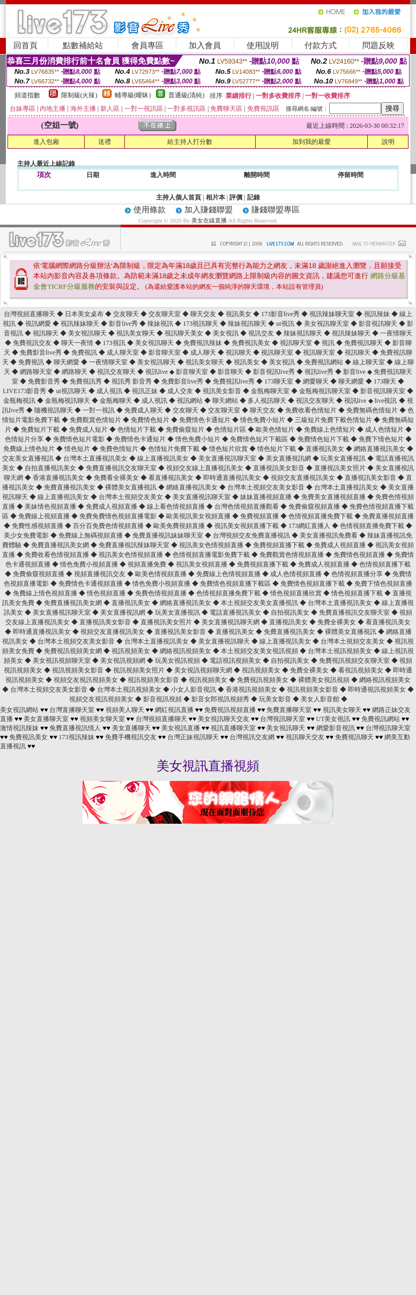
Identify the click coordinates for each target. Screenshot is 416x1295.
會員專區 (147, 45)
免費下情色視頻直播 (383, 583)
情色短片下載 (277, 449)
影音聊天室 (165, 352)
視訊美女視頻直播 (202, 564)
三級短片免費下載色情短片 (334, 420)
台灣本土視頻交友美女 (132, 497)
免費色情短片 (120, 449)
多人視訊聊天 (268, 400)
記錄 (253, 197)
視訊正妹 (145, 391)
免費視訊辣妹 (203, 343)
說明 (388, 141)
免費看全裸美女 (117, 477)
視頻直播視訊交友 (100, 574)
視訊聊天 (46, 333)
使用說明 (263, 45)
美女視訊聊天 (88, 333)
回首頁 (25, 45)
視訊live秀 (319, 372)
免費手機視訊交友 (131, 737)
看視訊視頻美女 (361, 670)
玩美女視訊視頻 (178, 660)
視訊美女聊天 (136, 333)
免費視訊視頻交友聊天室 (355, 660)
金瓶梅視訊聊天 (68, 400)
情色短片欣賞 (229, 449)
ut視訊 (285, 323)
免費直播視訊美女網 (61, 545)
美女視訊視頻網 (123, 660)
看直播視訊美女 (171, 477)
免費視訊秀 (86, 381)
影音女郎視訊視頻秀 (221, 699)
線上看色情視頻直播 (176, 506)
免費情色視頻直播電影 (125, 516)
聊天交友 (204, 314)
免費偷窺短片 (186, 429)
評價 (235, 197)
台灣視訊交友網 (251, 737)
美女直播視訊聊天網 (231, 622)
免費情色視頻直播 (360, 554)
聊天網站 (226, 400)
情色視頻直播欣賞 (296, 593)
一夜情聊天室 (109, 362)
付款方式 (320, 45)
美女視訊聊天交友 (223, 719)
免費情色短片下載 (324, 439)
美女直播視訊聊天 (224, 641)
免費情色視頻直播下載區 (236, 583)
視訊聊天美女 (185, 333)
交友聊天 (126, 314)
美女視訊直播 (180, 728)
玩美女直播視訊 (344, 458)
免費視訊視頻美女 (263, 680)
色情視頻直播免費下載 (321, 516)
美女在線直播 (209, 220)
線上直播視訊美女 (163, 458)
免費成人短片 (89, 429)
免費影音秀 (45, 381)
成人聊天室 (123, 352)
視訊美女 (239, 314)
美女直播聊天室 (46, 719)
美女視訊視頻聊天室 (62, 660)
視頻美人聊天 (125, 710)
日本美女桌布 (85, 314)
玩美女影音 (276, 699)
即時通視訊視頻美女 (377, 689)
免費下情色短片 (382, 439)
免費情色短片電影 (79, 439)
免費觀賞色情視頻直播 (292, 554)
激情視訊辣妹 (19, 728)
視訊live (157, 372)
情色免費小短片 (263, 420)
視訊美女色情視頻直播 (212, 545)
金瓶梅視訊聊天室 (325, 391)
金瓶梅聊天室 (271, 391)
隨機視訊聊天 (54, 410)
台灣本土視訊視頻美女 (341, 651)
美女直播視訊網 (289, 458)
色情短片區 (231, 429)
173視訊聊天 (201, 323)
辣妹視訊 (161, 323)
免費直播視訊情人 (75, 728)
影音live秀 (124, 323)
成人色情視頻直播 (296, 574)
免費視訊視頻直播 (230, 710)
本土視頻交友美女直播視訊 (260, 603)
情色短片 (78, 449)
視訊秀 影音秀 (132, 381)
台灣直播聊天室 (71, 710)
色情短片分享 (25, 439)
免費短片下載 (41, 429)
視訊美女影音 (223, 391)
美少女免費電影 (27, 535)
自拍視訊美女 (291, 612)
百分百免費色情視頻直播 (109, 526)
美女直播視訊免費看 (329, 535)
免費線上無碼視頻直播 (91, 535)
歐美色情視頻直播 (161, 574)
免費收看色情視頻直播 (58, 554)
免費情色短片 (151, 420)
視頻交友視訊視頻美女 (87, 680)
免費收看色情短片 (311, 410)
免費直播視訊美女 (70, 487)
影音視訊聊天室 (383, 391)
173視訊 (115, 343)
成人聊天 (204, 352)
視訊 (329, 343)
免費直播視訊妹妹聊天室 (168, 535)
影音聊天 (231, 372)
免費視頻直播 (260, 516)
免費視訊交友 (33, 343)
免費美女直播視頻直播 (334, 497)
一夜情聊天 (396, 333)
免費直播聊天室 (288, 710)
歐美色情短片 (276, 429)
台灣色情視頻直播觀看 (247, 506)
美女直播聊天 (131, 728)
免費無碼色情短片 (372, 410)
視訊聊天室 (297, 343)
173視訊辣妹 (76, 737)
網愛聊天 (316, 381)
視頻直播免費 (148, 564)
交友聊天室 (165, 314)
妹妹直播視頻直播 (266, 497)
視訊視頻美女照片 (139, 670)
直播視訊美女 (326, 449)
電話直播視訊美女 (236, 612)
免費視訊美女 (252, 343)
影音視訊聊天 (379, 323)
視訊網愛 (39, 323)
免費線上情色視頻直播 (46, 593)
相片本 (215, 197)
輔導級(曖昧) (133, 95)
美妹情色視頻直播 (51, 506)
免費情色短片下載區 (259, 439)
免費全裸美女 (337, 622)
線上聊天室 (370, 362)
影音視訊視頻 (163, 699)
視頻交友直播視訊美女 (304, 477)
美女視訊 (226, 333)
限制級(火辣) (79, 95)
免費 (310, 429)
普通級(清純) (186, 95)
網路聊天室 (37, 372)
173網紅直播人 (310, 526)
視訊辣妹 (377, 314)
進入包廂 (46, 141)
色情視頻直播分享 (357, 574)
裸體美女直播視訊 (131, 487)
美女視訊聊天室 (327, 323)
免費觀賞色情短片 (96, 420)
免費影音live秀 (41, 352)
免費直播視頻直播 (388, 516)
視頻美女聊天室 (102, 719)
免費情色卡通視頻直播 (91, 583)
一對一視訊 (99, 410)
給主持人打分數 (189, 141)
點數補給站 (83, 45)
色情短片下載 (137, 429)
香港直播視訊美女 (59, 477)
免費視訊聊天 (364, 343)
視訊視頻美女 (132, 651)
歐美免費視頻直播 (179, 526)
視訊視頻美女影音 (78, 670)
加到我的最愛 (311, 141)
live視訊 (387, 400)
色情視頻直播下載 (385, 564)
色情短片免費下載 (174, 449)
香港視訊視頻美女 (252, 689)
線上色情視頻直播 (235, 574)
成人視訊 (110, 391)
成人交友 (181, 391)
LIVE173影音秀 (25, 391)
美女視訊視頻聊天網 (204, 670)
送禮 (104, 141)
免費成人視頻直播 (112, 506)
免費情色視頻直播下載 (313, 583)
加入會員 (205, 45)
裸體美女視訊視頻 (324, 680)
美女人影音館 (321, 699)
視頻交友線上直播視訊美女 (205, 468)
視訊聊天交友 (305, 737)
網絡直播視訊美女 (380, 449)
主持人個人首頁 (178, 197)
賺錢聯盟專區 (275, 209)
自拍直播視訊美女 (51, 468)
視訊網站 (190, 400)
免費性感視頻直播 (38, 526)
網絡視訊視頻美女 (186, 651)
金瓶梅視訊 (20, 400)
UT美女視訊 (333, 719)
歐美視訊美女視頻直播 (199, 516)
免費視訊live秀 (234, 381)
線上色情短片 (337, 429)
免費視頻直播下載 (279, 545)
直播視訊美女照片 (340, 468)
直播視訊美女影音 (279, 468)
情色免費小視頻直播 (90, 564)
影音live (355, 372)
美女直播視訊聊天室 (228, 458)
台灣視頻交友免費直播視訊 (252, 535)
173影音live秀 (281, 314)
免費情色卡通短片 (205, 420)
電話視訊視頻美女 (236, 660)
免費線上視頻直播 (44, 516)
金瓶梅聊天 (116, 400)
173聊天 (386, 381)
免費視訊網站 (324, 362)
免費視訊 (85, 352)
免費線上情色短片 (29, 449)
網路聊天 (75, 372)
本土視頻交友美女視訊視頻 (260, 651)
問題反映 (378, 45)
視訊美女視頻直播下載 (247, 526)
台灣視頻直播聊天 (29, 314)
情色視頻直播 (107, 593)
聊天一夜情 (78, 343)
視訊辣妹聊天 (81, 323)
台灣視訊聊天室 (282, 719)
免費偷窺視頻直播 (314, 506)
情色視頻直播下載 (357, 593)
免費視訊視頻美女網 (73, 651)
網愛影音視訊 (335, 728)
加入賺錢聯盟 (208, 209)
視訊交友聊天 (117, 372)
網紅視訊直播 (174, 710)
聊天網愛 (67, 362)
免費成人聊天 (144, 410)
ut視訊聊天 (72, 391)
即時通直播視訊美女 (233, 477)
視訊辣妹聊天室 (332, 314)
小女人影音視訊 (194, 689)
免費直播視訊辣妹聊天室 (135, 545)
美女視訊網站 (19, 710)
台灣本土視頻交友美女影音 (266, 487)
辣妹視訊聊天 (248, 323)
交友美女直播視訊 (28, 458)
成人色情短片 (385, 429)
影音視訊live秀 (274, 372)
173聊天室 (279, 381)
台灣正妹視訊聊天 (193, 737)
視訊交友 (262, 333)
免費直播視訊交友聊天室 (122, 468)
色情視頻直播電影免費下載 (212, 554)
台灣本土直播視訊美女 (96, 458)
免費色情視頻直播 (161, 593)
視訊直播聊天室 (233, 728)
